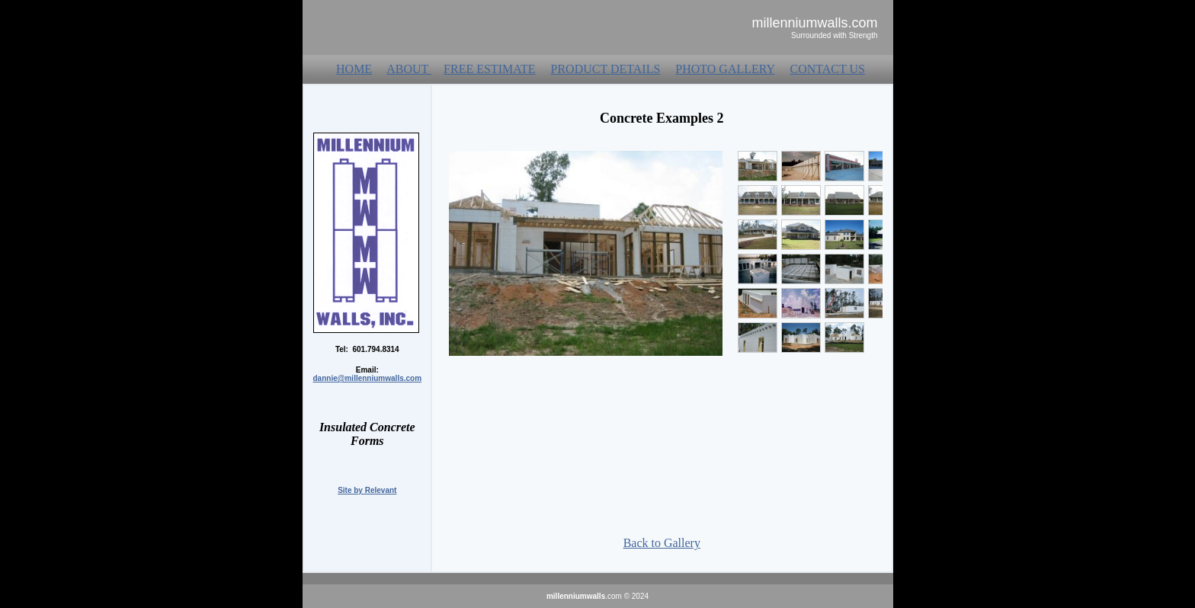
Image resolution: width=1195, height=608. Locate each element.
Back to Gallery (661, 542)
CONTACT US (827, 68)
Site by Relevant (367, 490)
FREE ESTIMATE (489, 68)
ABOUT (408, 68)
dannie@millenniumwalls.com (367, 378)
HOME (354, 68)
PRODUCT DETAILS (606, 68)
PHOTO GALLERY (724, 68)
